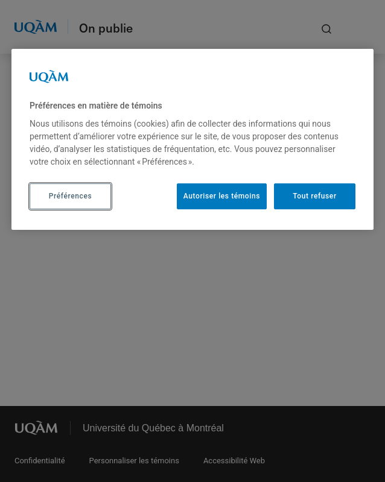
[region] (192, 139)
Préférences (70, 196)
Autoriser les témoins (221, 196)
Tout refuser (314, 196)
